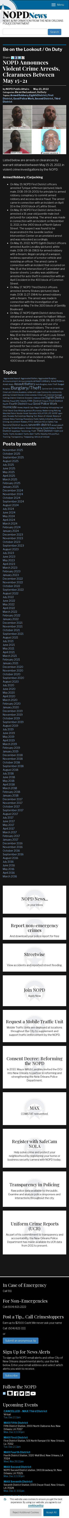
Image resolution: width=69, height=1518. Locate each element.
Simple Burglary (18, 428)
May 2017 (8, 824)
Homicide (10, 407)
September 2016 (13, 854)
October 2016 (11, 850)
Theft (33, 431)
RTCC (30, 422)
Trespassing (29, 437)
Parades (10, 416)
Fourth (5, 404)
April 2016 (9, 872)
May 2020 (9, 692)
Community (46, 392)
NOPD (25, 14)
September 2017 (13, 810)
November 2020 (13, 670)
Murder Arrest (22, 413)
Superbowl (15, 431)
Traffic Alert (28, 434)
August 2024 (11, 505)
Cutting (6, 398)
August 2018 (10, 769)
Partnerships (20, 416)
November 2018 (13, 758)
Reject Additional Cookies (26, 1512)
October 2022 (11, 586)
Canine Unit (47, 389)
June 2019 (9, 733)
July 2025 (8, 464)
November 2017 (12, 802)
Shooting (7, 428)
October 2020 (11, 674)
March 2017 (10, 832)
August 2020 (11, 681)
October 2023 (11, 541)
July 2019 (8, 729)
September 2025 (13, 457)
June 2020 (9, 688)
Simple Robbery (49, 428)
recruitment (15, 422)
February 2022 (11, 615)
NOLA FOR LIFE (44, 413)
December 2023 (13, 534)
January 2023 (11, 575)
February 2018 (11, 791)
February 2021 (11, 659)
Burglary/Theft (26, 388)
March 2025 (10, 479)
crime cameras (30, 395)
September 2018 (13, 766)
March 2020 (10, 699)
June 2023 (9, 556)
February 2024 (11, 527)
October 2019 (11, 718)
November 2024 (13, 494)
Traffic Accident (16, 434)
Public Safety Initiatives (43, 419)
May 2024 (9, 516)
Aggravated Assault (11, 378)
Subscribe (11, 1375)
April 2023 (9, 563)
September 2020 (13, 677)
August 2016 (10, 858)
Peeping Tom (31, 416)
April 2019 (9, 740)
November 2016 (13, 846)
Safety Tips (53, 422)
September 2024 (13, 501)
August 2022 (10, 593)
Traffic (5, 434)
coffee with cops (34, 392)
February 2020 (12, 703)
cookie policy (35, 1505)
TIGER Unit (58, 431)
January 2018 (11, 795)
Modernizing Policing (52, 410)
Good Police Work (23, 98)
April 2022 (9, 608)
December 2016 (13, 843)
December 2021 (12, 622)
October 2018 (11, 762)
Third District (45, 430)
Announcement (10, 381)
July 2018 (8, 773)
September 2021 (13, 633)
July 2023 (8, 552)
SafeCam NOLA (40, 422)
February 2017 (11, 835)
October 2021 (11, 630)
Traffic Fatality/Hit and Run (46, 434)
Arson (10, 384)
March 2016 (10, 876)
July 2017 (8, 817)
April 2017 (9, 828)
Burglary (6, 389)
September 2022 (13, 589)
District (13, 398)
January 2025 (11, 486)
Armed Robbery (19, 95)
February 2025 (11, 483)
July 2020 (8, 685)
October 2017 (11, 806)
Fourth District (18, 403)
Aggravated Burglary (47, 378)
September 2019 (13, 722)
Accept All (51, 1512)
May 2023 (9, 560)
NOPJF (55, 413)
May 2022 (9, 604)
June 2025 (9, 468)
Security (24, 425)
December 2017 (12, 799)
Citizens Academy (19, 392)
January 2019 (10, 751)
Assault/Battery (24, 384)
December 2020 (13, 666)
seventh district (39, 425)
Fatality (23, 401)
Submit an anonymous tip (20, 1340)
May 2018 (9, 780)
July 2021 (8, 641)
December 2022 (13, 578)
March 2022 (10, 611)
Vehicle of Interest (41, 437)
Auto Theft (52, 384)
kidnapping (54, 407)
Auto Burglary (41, 384)
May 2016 (8, 869)
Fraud (29, 404)
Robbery (24, 422)
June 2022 (9, 600)
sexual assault (57, 425)
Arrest (5, 384)
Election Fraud (9, 401)
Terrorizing (26, 431)
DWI (43, 398)
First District (56, 400)
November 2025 (13, 450)
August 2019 (10, 725)
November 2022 (13, 582)
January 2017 (10, 839)
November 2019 (13, 714)
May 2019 (8, 736)
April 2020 (9, 696)
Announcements (25, 381)
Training (6, 437)
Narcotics (33, 413)
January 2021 (10, 663)
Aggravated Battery (29, 378)
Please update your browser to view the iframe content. (34, 1461)
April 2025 (9, 475)
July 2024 (8, 508)
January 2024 (11, 530)
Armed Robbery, (57, 381)
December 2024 (13, 490)
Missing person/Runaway (30, 410)
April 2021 (9, 652)
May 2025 (9, 472)
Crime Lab (41, 395)
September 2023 (13, 545)
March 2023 (10, 567)
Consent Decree (17, 395)
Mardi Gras (13, 410)
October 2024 (11, 497)
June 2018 (9, 777)
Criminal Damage (54, 395)
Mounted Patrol (9, 413)
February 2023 (11, 571)
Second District (44, 98)
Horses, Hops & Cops (25, 407)
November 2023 (13, 538)
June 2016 (9, 865)
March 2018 (10, 788)
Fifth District (34, 400)
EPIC (18, 401)
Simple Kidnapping (34, 428)
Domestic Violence (32, 398)
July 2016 (8, 861)
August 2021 (10, 637)
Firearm (45, 401)
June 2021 (9, 644)
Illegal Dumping (41, 407)
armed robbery (41, 381)
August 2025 (11, 461)
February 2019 (11, 747)
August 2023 (11, 549)
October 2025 (11, 453)
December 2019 (13, 711)
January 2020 (11, 707)
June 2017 (9, 821)
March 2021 (10, 655)
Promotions (28, 419)
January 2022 (11, 619)
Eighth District (38, 95)
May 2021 (8, 648)
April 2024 (9, 519)
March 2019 (10, 744)
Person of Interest (45, 416)
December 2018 (13, 755)
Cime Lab (7, 392)
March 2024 (10, 523)
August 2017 (10, 813)
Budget (61, 384)
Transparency (17, 437)
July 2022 (8, 597)
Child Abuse (58, 389)
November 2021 (12, 626)
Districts (20, 398)
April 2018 (9, 784)
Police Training (16, 419)
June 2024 (9, 512)
